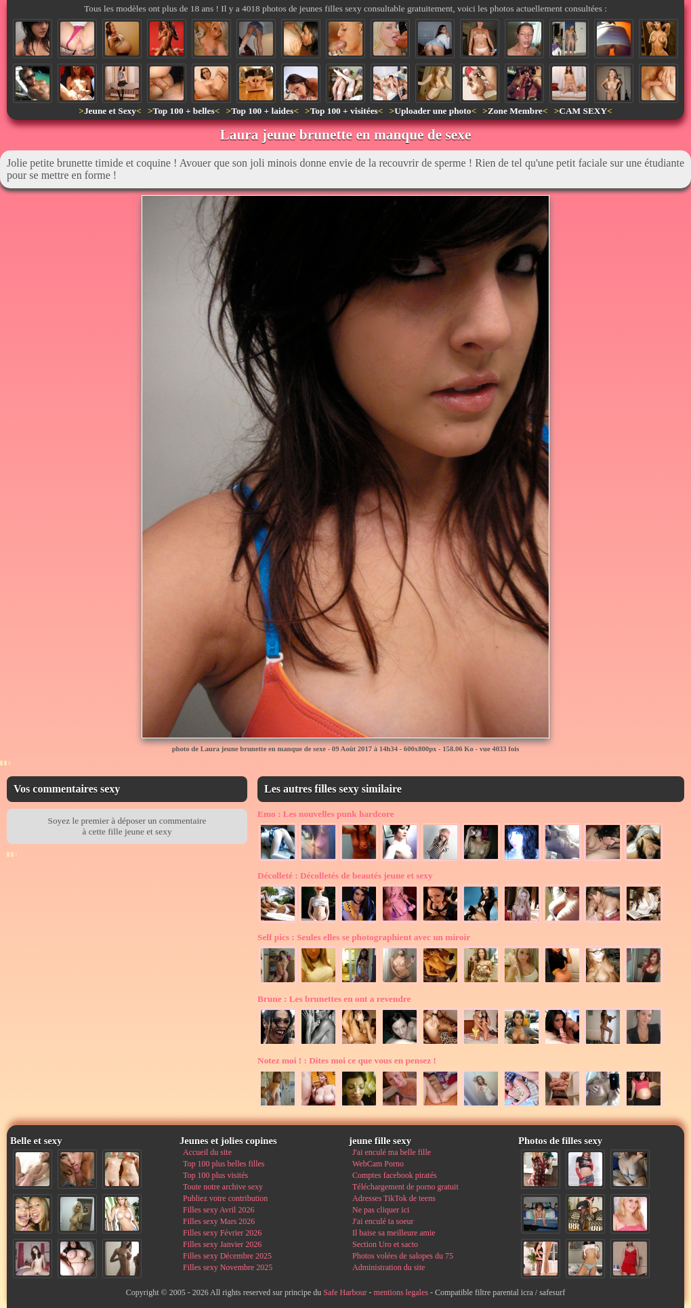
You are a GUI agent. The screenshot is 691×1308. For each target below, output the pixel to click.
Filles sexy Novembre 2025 (227, 1267)
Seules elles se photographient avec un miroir (363, 937)
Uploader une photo (432, 111)
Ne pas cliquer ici (380, 1210)
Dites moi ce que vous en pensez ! (346, 1060)
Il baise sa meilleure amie (394, 1233)
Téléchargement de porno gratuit (405, 1186)
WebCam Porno (378, 1163)
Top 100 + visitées (344, 111)
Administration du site (388, 1267)
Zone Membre (515, 111)
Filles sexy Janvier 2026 (222, 1244)
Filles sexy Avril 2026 (218, 1210)
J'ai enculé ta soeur (382, 1221)
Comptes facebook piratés (394, 1175)
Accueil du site (207, 1152)
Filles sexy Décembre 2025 (227, 1256)
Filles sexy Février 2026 (222, 1233)
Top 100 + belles (183, 111)
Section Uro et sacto (385, 1244)
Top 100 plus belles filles (223, 1163)
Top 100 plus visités (215, 1175)
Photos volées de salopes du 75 (402, 1256)
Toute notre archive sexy (223, 1186)
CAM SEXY (583, 111)
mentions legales (401, 1292)
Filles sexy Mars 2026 (219, 1221)
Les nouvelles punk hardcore (325, 814)
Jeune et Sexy (110, 111)
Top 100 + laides (262, 111)
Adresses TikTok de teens (394, 1198)
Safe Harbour (345, 1292)
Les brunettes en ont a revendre (334, 999)
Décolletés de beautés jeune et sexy (345, 875)
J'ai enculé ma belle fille (391, 1152)
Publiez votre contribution (225, 1198)
